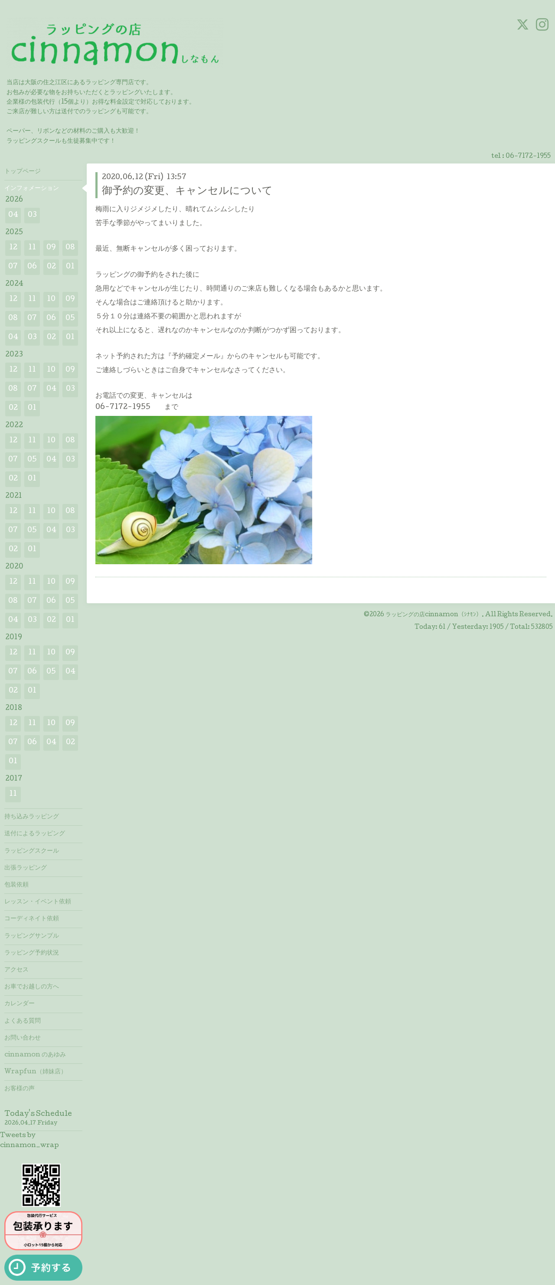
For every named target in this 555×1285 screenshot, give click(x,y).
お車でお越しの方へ (31, 987)
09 (51, 248)
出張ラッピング (25, 868)
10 (51, 299)
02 (51, 267)
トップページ (22, 171)
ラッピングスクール (31, 851)
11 (32, 248)
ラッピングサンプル (31, 936)
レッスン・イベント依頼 (37, 902)
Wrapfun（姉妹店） (35, 1072)
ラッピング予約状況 (31, 953)
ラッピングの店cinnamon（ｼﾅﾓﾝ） (433, 615)
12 (13, 248)
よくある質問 (22, 1021)
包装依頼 (16, 885)
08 (70, 248)
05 (70, 318)
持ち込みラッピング (31, 817)
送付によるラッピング (34, 834)
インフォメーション (31, 188)
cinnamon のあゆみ (35, 1055)
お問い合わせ (22, 1038)
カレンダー (19, 1004)
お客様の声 (19, 1089)
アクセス (16, 970)
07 (13, 267)
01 (70, 267)
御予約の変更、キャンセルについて (187, 191)
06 (32, 267)
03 (32, 215)
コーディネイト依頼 (31, 919)
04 (13, 215)
